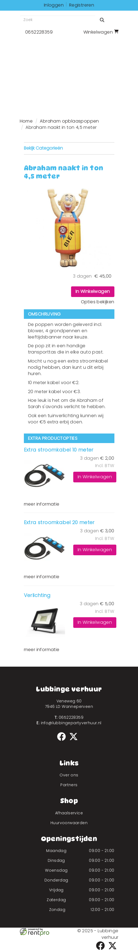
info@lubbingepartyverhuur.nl (68, 723)
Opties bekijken (97, 302)
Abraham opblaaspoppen (69, 121)
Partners (68, 785)
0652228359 (69, 717)
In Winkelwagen (92, 291)
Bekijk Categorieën (69, 148)
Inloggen (54, 5)
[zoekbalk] (57, 20)
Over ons (69, 775)
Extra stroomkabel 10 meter (59, 449)
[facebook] (63, 741)
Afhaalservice (69, 813)
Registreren (81, 5)
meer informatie (42, 504)
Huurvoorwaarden (69, 823)
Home (26, 121)
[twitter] (75, 741)
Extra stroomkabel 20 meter (59, 522)
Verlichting (37, 595)
